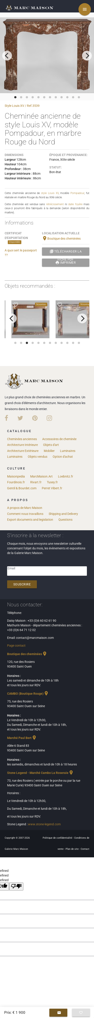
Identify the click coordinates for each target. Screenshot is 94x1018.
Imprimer (65, 263)
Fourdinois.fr (16, 482)
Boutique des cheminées (61, 238)
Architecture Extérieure (22, 451)
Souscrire (22, 584)
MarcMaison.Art (41, 476)
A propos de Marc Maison (24, 508)
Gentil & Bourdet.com (21, 488)
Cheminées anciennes (22, 439)
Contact (85, 849)
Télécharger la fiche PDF (66, 251)
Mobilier (49, 451)
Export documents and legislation (30, 519)
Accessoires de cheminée (59, 439)
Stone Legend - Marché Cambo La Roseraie (40, 773)
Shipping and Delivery (63, 514)
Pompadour (77, 193)
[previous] (7, 56)
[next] (87, 56)
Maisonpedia (16, 476)
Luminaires (67, 451)
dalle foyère (75, 204)
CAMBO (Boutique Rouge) (28, 693)
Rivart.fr (36, 482)
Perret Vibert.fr (52, 488)
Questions (65, 519)
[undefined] (16, 886)
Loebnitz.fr (65, 476)
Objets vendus (37, 456)
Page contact (16, 645)
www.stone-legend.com (44, 824)
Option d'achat (63, 456)
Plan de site (72, 849)
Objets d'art (51, 445)
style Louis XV (50, 193)
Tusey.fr (52, 482)
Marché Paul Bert (22, 738)
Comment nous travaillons (25, 514)
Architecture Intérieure (22, 445)
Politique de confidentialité (58, 837)
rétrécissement (55, 204)
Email (11, 568)
